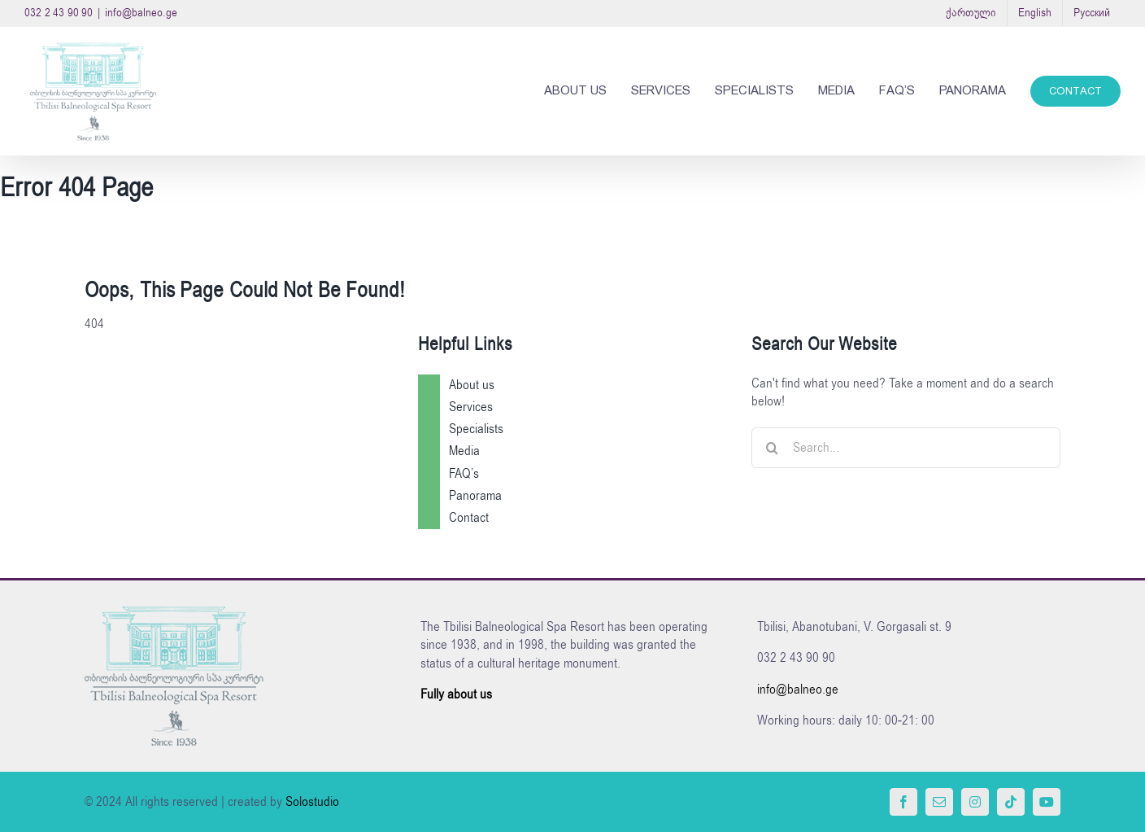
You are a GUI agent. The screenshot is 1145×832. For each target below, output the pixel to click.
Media (464, 451)
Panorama (475, 496)
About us (471, 385)
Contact (469, 518)
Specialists (476, 429)
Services (471, 407)
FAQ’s (464, 474)
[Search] (771, 447)
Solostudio (312, 802)
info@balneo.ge (141, 12)
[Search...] (905, 447)
